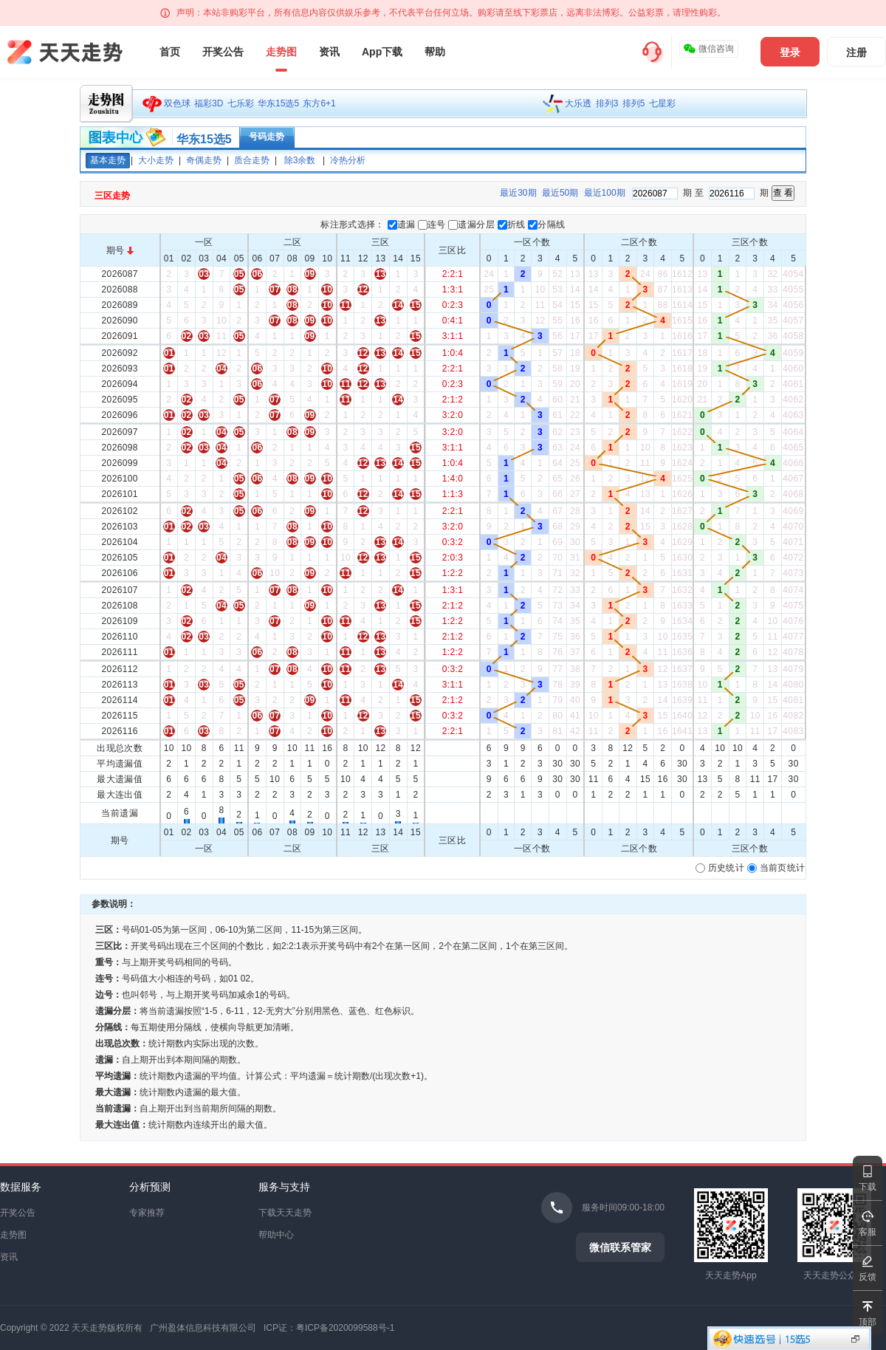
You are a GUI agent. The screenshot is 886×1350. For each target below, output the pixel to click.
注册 (856, 52)
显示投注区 (855, 1339)
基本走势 (108, 160)
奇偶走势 (204, 160)
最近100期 (604, 193)
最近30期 (518, 193)
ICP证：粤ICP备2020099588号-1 (329, 1328)
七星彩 (662, 103)
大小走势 (156, 160)
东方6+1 (319, 103)
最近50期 (560, 193)
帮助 (435, 52)
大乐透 (578, 103)
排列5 (633, 103)
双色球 (177, 103)
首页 (169, 52)
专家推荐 (147, 1212)
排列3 (607, 103)
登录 (790, 52)
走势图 (281, 52)
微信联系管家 (620, 1247)
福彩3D (208, 103)
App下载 (382, 52)
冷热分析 (347, 160)
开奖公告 (223, 52)
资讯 (329, 52)
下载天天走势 (285, 1212)
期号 (120, 250)
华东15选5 (278, 103)
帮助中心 (276, 1235)
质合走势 (251, 160)
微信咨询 (708, 48)
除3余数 (300, 160)
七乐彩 (240, 103)
